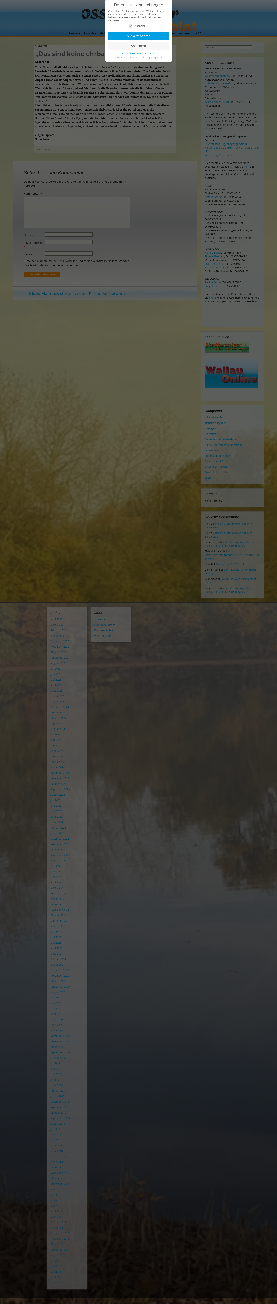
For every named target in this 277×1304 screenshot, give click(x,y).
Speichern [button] (138, 46)
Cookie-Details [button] (121, 57)
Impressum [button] (158, 57)
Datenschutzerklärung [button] (140, 57)
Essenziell (137, 26)
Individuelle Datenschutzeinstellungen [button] (138, 53)
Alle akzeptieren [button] (138, 36)
